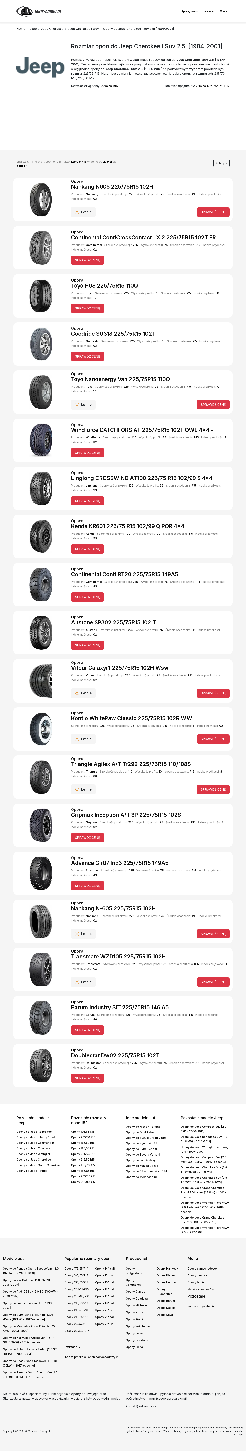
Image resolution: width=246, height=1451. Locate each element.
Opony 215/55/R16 (76, 1310)
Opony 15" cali (104, 1275)
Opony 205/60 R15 (83, 1176)
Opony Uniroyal (167, 1282)
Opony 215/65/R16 (76, 1317)
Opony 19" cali (105, 1303)
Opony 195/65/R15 (76, 1282)
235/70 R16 (204, 86)
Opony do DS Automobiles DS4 (146, 1171)
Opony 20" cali (105, 1310)
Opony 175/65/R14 (76, 1268)
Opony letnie (196, 1282)
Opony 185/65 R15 (83, 1170)
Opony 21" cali (105, 1317)
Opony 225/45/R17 (76, 1330)
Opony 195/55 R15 (82, 1131)
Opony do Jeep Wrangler (33, 1154)
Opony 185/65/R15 (76, 1275)
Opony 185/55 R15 (82, 1148)
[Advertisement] (123, 121)
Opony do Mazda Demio (142, 1165)
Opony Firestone (137, 1340)
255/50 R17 (221, 86)
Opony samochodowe (202, 1268)
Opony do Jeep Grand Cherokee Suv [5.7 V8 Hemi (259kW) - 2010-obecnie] (203, 1192)
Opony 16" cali (105, 1282)
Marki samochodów (200, 1289)
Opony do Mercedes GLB (142, 1176)
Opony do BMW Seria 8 (141, 1149)
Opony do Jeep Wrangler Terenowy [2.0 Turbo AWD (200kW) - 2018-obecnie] (205, 1207)
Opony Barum (166, 1300)
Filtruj (220, 163)
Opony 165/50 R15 (83, 1142)
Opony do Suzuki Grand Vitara (146, 1137)
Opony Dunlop (135, 1291)
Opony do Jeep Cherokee (33, 1159)
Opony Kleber (166, 1275)
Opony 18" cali (105, 1296)
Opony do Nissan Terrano (143, 1126)
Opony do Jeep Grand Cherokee (38, 1165)
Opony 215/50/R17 (76, 1303)
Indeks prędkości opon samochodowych (91, 1357)
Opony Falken (135, 1333)
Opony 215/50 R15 (83, 1159)
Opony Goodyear (137, 1298)
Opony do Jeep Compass (33, 1148)
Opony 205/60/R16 (76, 1296)
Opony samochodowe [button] (197, 11)
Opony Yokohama (138, 1326)
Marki (224, 11)
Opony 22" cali (105, 1324)
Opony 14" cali (105, 1268)
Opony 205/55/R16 (76, 1289)
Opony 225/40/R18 (76, 1324)
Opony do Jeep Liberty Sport (35, 1137)
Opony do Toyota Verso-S (143, 1154)
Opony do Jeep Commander (35, 1142)
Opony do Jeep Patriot (31, 1170)
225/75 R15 (109, 86)
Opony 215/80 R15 (83, 1181)
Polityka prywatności (201, 1306)
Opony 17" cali (105, 1289)
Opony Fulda (134, 1347)
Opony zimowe (197, 1275)
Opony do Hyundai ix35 (141, 1143)
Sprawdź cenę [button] (213, 212)
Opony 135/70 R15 (83, 1165)
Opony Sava (165, 1314)
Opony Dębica (166, 1307)
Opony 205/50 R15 (83, 1137)
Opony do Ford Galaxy (140, 1160)
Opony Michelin (136, 1305)
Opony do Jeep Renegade (34, 1131)
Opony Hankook (167, 1268)
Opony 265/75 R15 (83, 1154)
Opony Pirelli (134, 1319)
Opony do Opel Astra (140, 1132)
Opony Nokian (135, 1312)
